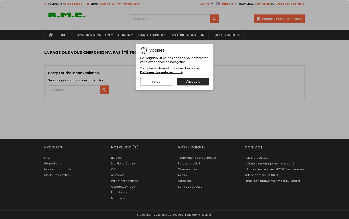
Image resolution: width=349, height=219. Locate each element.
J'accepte (193, 81)
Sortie (156, 81)
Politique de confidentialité (161, 72)
